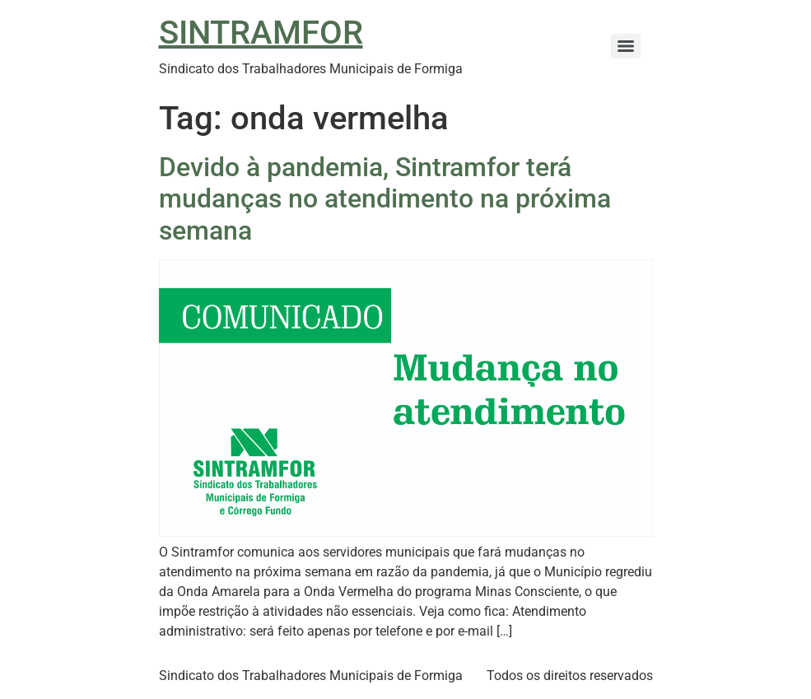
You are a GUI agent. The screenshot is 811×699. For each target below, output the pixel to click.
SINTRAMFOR (261, 32)
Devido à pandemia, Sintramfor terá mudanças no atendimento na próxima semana (385, 198)
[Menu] (626, 46)
